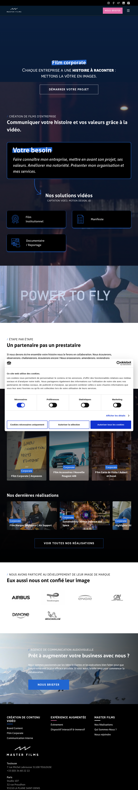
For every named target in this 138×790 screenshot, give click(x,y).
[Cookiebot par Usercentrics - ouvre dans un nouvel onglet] (118, 363)
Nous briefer (112, 10)
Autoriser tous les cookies (110, 424)
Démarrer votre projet (69, 89)
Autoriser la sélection (69, 424)
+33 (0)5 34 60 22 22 (18, 771)
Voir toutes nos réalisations (69, 543)
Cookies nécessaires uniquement (27, 424)
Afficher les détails (115, 415)
